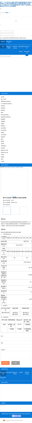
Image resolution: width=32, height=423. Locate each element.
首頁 (3, 46)
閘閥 (2, 139)
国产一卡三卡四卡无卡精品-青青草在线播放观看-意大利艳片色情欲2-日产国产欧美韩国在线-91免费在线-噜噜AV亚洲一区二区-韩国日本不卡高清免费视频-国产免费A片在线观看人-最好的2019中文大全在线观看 (16, 4)
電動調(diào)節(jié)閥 (5, 101)
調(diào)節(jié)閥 (4, 114)
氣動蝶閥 (3, 119)
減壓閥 (2, 141)
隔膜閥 (2, 157)
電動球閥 (3, 108)
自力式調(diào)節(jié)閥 (6, 103)
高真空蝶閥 (5, 232)
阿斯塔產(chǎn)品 (15, 47)
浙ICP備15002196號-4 (17, 413)
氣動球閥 (3, 110)
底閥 (2, 159)
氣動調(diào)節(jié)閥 (5, 117)
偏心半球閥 (3, 99)
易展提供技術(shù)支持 (6, 413)
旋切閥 (21, 167)
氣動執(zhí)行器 (4, 150)
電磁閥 (2, 132)
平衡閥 (2, 154)
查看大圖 (14, 196)
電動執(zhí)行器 (4, 152)
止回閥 (2, 161)
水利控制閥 (3, 134)
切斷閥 (2, 123)
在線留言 (3, 41)
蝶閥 (2, 112)
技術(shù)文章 (27, 47)
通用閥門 (3, 137)
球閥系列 (3, 105)
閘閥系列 (3, 125)
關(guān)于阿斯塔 (9, 47)
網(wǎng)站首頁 (3, 373)
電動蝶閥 (3, 121)
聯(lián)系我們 (9, 42)
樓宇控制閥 (3, 130)
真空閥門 (3, 148)
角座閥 (2, 143)
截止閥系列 (3, 128)
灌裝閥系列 (3, 145)
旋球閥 (2, 97)
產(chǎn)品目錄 (11, 167)
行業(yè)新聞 (21, 46)
